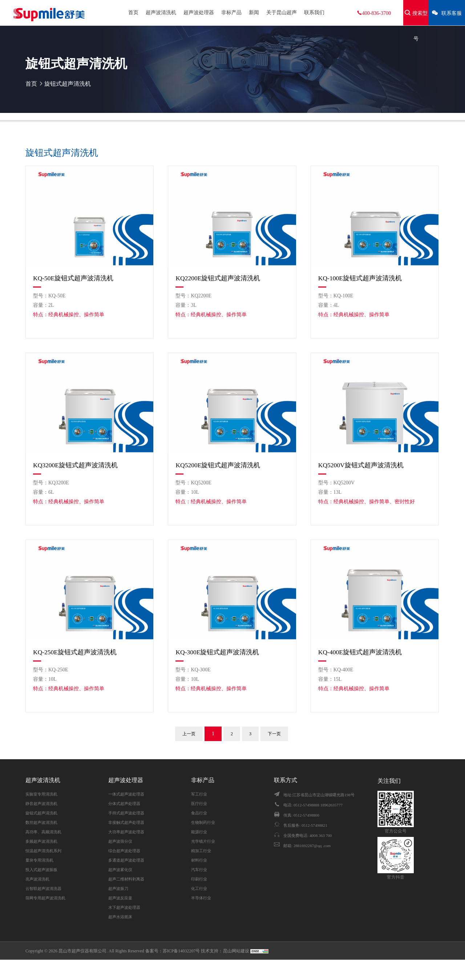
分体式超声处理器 (124, 803)
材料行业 (199, 860)
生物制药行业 (203, 822)
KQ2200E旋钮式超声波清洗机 (217, 278)
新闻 (254, 12)
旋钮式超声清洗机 (67, 84)
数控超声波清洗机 (41, 822)
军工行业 (199, 794)
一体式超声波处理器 (126, 794)
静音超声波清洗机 (41, 803)
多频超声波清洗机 (41, 841)
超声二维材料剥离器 (126, 879)
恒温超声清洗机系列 (43, 851)
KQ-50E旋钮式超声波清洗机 (73, 278)
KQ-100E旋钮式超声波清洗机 (360, 278)
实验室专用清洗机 (41, 794)
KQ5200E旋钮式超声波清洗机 (217, 465)
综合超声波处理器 (124, 851)
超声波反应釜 (120, 898)
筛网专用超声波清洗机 (45, 898)
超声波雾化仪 (120, 869)
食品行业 (199, 813)
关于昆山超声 (281, 12)
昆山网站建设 (236, 950)
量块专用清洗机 (39, 860)
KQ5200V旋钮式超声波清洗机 (361, 465)
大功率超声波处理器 (126, 832)
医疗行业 (199, 803)
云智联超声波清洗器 (43, 888)
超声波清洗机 (161, 12)
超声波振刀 (118, 888)
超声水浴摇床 (120, 917)
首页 (133, 12)
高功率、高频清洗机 (43, 832)
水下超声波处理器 (124, 907)
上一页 (188, 733)
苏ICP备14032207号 (181, 950)
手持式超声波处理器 (126, 813)
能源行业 (199, 832)
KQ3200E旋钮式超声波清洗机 (75, 465)
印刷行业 (199, 879)
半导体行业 (201, 898)
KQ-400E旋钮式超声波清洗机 (360, 652)
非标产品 (231, 12)
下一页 (274, 733)
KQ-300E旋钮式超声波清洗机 (217, 652)
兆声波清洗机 (37, 879)
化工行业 (199, 888)
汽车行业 (199, 869)
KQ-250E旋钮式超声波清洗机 (75, 652)
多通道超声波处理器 (126, 860)
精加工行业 (201, 851)
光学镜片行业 (203, 841)
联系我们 (314, 12)
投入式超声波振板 (41, 869)
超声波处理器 (198, 12)
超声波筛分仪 (120, 841)
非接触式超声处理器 (126, 822)
